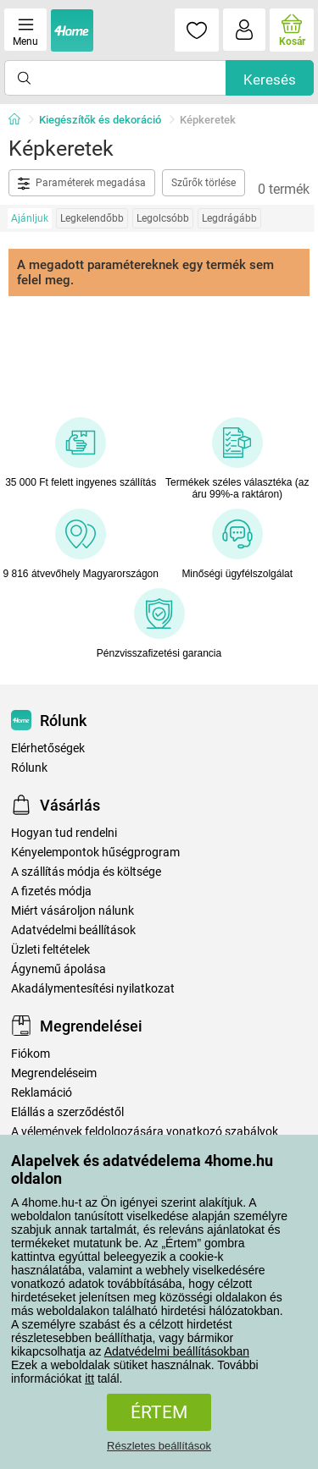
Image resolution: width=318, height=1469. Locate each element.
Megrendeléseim (54, 1073)
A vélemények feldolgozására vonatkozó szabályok (144, 1131)
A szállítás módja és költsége (86, 872)
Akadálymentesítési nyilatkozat (93, 988)
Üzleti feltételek (50, 950)
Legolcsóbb (163, 218)
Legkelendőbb (92, 218)
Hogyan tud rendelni (64, 833)
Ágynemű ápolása (58, 969)
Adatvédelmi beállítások (73, 930)
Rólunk (29, 768)
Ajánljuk (29, 218)
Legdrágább (229, 218)
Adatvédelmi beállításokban (176, 1351)
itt (89, 1378)
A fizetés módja (51, 891)
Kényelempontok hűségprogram (95, 852)
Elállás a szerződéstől (67, 1112)
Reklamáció (41, 1093)
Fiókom (30, 1054)
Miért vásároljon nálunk (72, 911)
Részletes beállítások (159, 1445)
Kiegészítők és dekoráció (100, 119)
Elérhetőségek (48, 748)
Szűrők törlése (203, 183)
